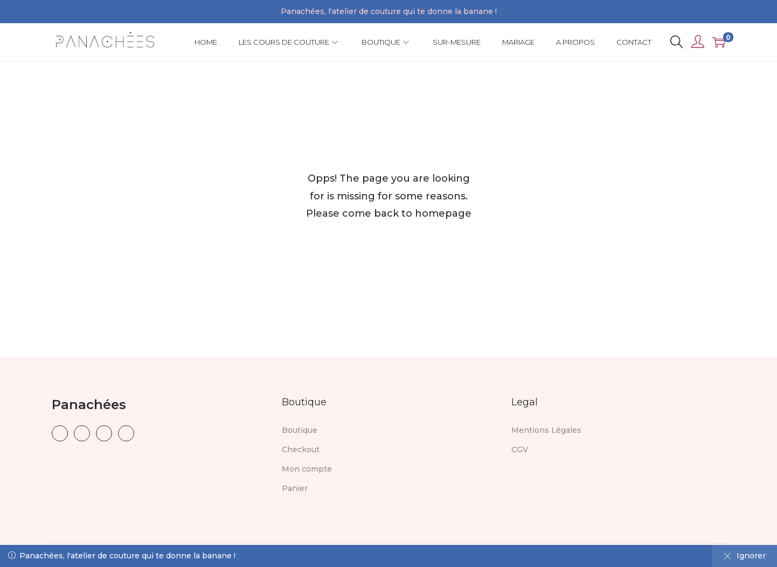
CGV (519, 449)
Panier (295, 488)
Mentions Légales (546, 430)
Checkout (301, 449)
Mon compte (307, 469)
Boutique (299, 430)
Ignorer (745, 556)
